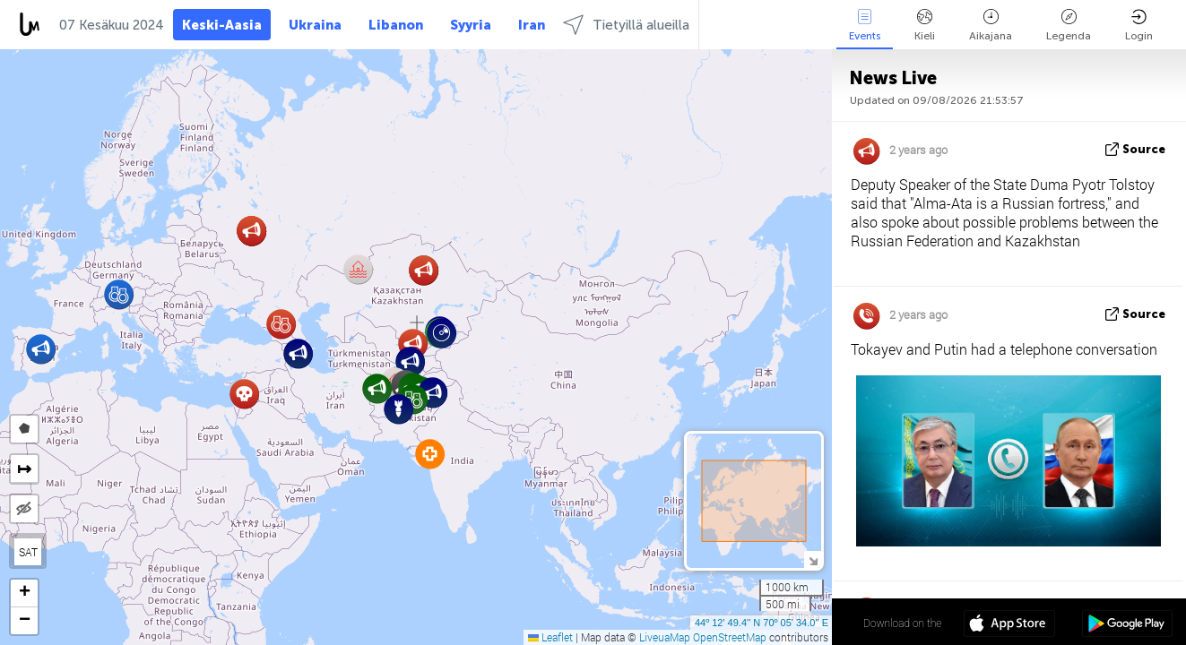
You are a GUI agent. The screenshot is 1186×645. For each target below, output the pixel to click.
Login (1139, 25)
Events (864, 25)
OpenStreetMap (729, 637)
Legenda (1068, 25)
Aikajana (990, 25)
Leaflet (550, 637)
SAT (28, 552)
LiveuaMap (664, 637)
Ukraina (315, 25)
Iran (531, 25)
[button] (298, 353)
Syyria (470, 25)
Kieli (924, 25)
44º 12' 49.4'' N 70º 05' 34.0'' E (761, 622)
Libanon (395, 25)
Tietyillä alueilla (626, 24)
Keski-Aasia (222, 25)
